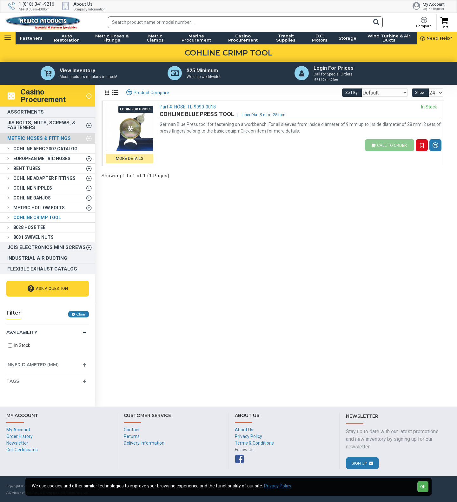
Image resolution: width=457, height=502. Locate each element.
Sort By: (362, 94)
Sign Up (359, 463)
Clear (81, 315)
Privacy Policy (277, 485)
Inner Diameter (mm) (32, 366)
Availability (21, 333)
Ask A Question (52, 289)
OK (423, 486)
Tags (12, 382)
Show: (422, 94)
